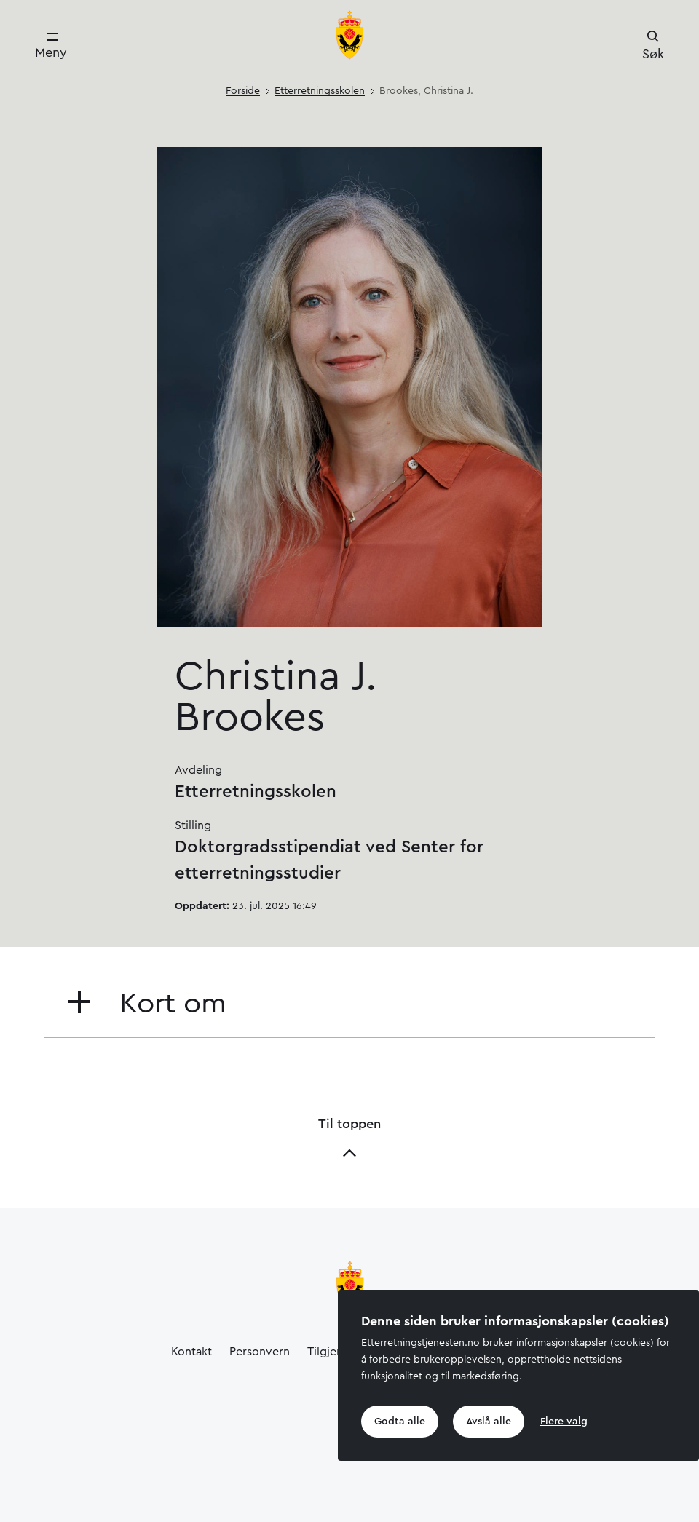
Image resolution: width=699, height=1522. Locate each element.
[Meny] (50, 45)
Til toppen (349, 1138)
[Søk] (653, 46)
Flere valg (564, 1421)
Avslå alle (488, 1421)
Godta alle (399, 1421)
